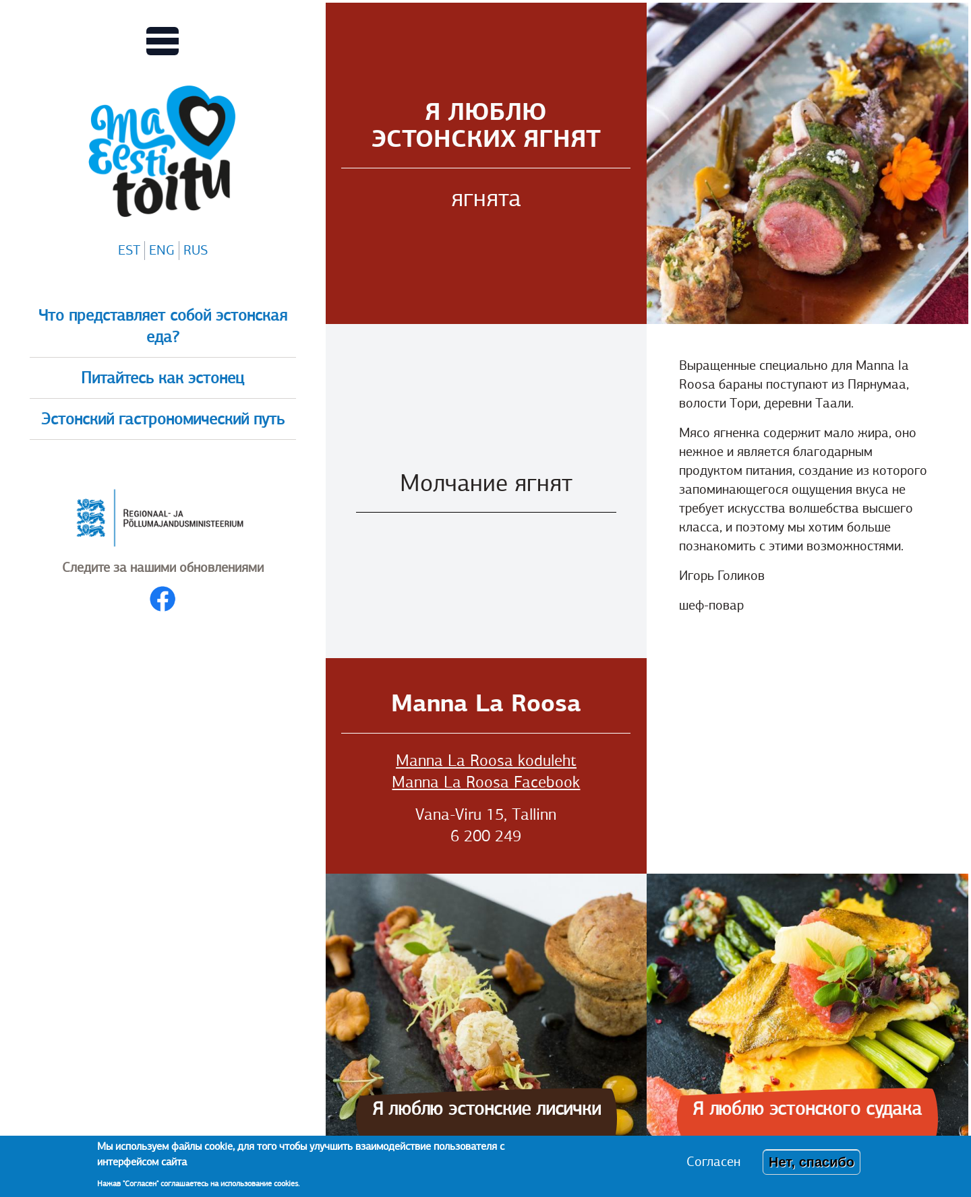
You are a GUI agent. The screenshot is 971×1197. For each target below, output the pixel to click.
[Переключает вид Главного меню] (162, 41)
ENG (162, 250)
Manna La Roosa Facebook (486, 782)
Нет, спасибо (811, 1162)
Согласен (713, 1161)
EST (129, 250)
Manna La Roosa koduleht (486, 760)
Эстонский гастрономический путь (163, 419)
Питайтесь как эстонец (162, 378)
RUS (195, 250)
